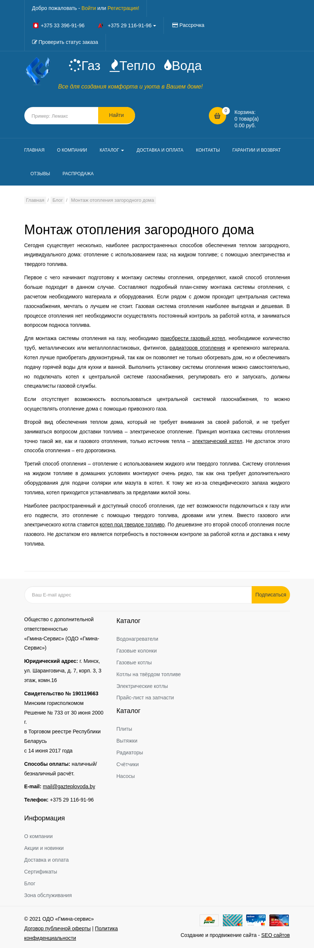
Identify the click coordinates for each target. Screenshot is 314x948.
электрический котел (217, 441)
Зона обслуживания (48, 895)
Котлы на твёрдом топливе (149, 674)
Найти (116, 115)
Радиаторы (130, 752)
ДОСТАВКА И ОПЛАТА (160, 150)
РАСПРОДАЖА (78, 173)
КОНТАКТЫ (208, 150)
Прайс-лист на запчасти (145, 698)
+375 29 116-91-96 (72, 800)
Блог (29, 883)
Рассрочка (191, 25)
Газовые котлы (134, 662)
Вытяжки (127, 741)
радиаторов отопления (197, 348)
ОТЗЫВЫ (40, 173)
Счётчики (128, 764)
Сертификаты (40, 872)
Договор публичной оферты (57, 928)
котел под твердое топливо (132, 525)
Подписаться (271, 595)
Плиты (124, 729)
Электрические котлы (142, 686)
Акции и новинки (44, 848)
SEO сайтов (275, 935)
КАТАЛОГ (112, 150)
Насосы (126, 776)
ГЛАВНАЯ (34, 150)
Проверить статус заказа (68, 42)
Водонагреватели (137, 639)
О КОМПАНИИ (72, 150)
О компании (38, 837)
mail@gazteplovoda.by (69, 787)
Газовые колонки (137, 651)
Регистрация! (123, 8)
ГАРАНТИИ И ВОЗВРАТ (256, 150)
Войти (89, 8)
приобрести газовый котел (193, 338)
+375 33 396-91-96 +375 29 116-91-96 (94, 25)
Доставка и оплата (46, 860)
